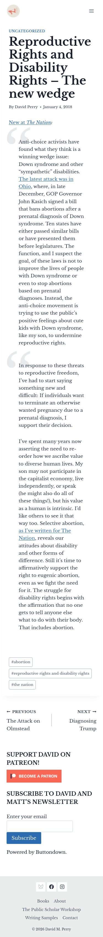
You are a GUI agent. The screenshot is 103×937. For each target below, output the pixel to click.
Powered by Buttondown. (37, 852)
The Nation (38, 122)
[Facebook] (51, 887)
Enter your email (27, 817)
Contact (70, 917)
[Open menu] (91, 11)
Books (43, 901)
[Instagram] (62, 887)
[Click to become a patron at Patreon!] (51, 776)
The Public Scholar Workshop (51, 909)
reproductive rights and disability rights (50, 673)
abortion (20, 662)
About (60, 901)
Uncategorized (27, 31)
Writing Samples (41, 917)
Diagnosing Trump (76, 720)
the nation (22, 684)
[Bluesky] (40, 887)
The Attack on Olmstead (27, 720)
